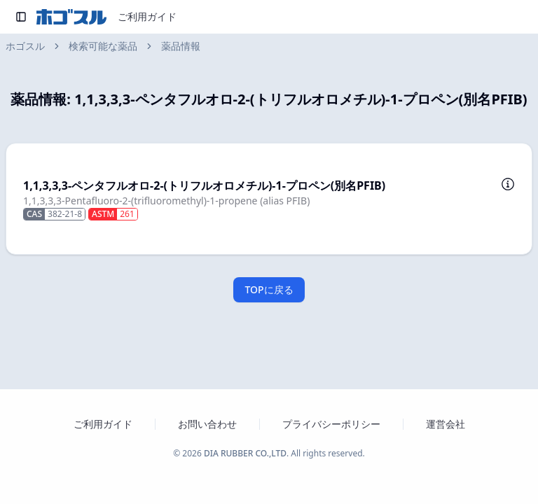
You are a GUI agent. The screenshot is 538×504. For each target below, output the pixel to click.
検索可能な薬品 (103, 45)
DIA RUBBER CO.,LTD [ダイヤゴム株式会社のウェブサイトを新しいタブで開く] (245, 453)
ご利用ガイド (147, 16)
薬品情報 (180, 45)
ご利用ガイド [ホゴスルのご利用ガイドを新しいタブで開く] (103, 423)
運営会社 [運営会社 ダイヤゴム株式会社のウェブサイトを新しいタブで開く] (445, 423)
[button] (269, 199)
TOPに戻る (268, 289)
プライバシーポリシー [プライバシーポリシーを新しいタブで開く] (331, 423)
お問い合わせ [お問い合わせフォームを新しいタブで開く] (207, 423)
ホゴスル (25, 45)
